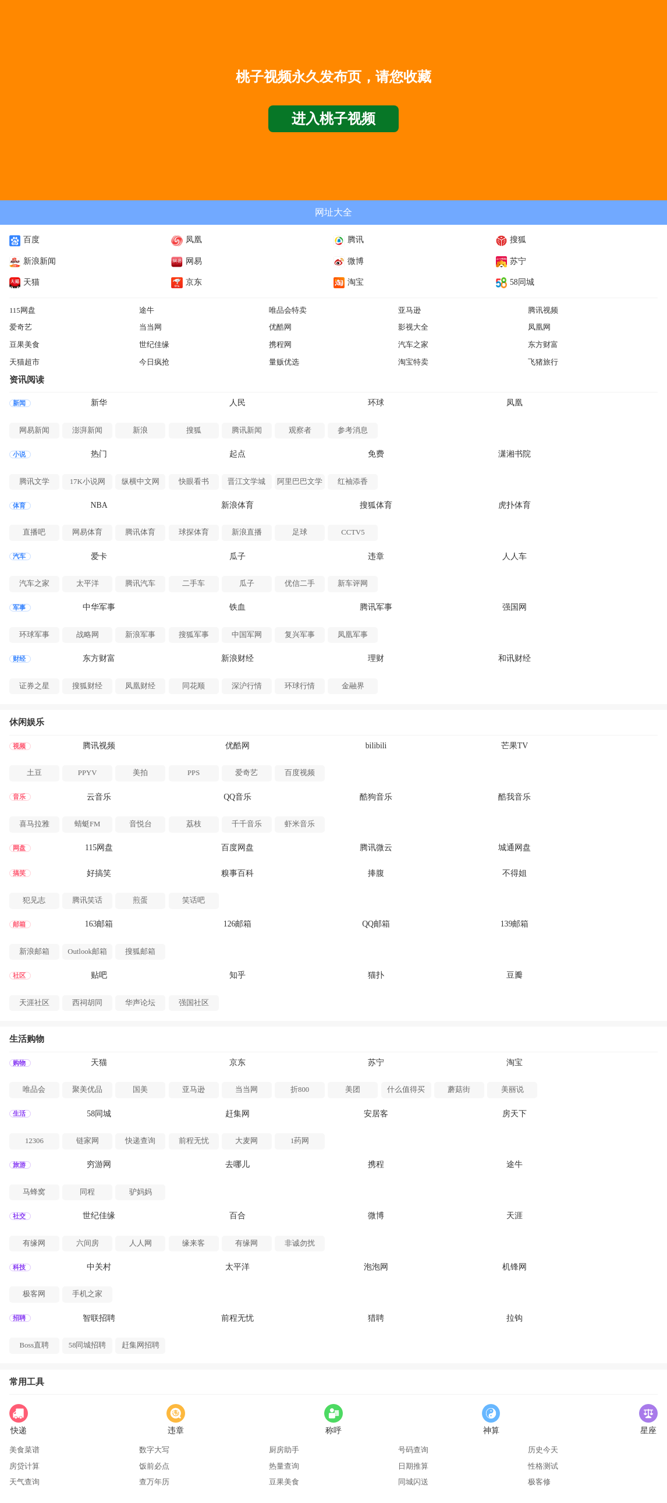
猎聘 (376, 1318)
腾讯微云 (376, 847)
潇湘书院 (514, 454)
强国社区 (194, 1003)
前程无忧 (194, 1141)
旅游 (19, 1165)
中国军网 (247, 635)
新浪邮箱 (34, 951)
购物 (19, 1063)
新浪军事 (140, 635)
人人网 (140, 1243)
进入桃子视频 (333, 118)
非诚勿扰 (300, 1243)
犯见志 (34, 900)
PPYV (87, 773)
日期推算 (413, 1466)
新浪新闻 (32, 261)
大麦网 (246, 1141)
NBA (99, 505)
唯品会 (34, 1089)
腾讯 (349, 239)
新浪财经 (237, 658)
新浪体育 (237, 505)
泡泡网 (376, 1266)
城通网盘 (514, 847)
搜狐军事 (194, 635)
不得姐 (514, 873)
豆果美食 (24, 345)
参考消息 (353, 430)
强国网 (514, 607)
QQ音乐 (237, 797)
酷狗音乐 (376, 797)
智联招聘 (99, 1318)
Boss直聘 (34, 1345)
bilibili (376, 745)
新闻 (19, 403)
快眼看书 (194, 482)
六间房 (87, 1243)
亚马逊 (409, 310)
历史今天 (543, 1450)
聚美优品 (87, 1089)
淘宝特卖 (413, 362)
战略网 (87, 635)
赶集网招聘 (140, 1345)
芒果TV (514, 745)
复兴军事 (300, 635)
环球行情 (300, 686)
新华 (99, 402)
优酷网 (280, 327)
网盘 (19, 848)
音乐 (19, 797)
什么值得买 (406, 1089)
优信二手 (300, 583)
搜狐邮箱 (140, 951)
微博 (349, 261)
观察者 (300, 430)
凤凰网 (539, 327)
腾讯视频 (543, 310)
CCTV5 (352, 532)
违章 (376, 556)
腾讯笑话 (87, 900)
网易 (186, 261)
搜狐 (511, 239)
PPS (193, 773)
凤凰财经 (140, 686)
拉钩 (514, 1318)
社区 (19, 975)
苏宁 (511, 261)
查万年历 (154, 1482)
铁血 (237, 607)
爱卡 (99, 556)
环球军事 (34, 635)
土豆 (34, 773)
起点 (237, 454)
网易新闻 (34, 430)
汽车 (19, 556)
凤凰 (186, 239)
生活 (19, 1114)
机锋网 (514, 1266)
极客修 (539, 1482)
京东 (186, 282)
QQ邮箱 (376, 924)
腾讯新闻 (247, 430)
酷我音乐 (514, 797)
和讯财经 (514, 658)
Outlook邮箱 (87, 951)
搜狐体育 (376, 505)
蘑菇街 (459, 1089)
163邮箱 (99, 924)
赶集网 (237, 1113)
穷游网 (99, 1164)
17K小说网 (87, 482)
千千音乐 (247, 824)
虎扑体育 (514, 505)
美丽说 (512, 1089)
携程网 (280, 345)
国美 (140, 1089)
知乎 (237, 975)
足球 (299, 532)
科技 (19, 1267)
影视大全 (413, 327)
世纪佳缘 (154, 345)
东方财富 (543, 345)
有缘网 (34, 1243)
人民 (237, 402)
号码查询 (413, 1450)
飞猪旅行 (543, 362)
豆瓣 (514, 975)
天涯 (514, 1215)
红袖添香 (353, 482)
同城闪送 (413, 1482)
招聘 (19, 1318)
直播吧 (34, 532)
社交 (19, 1216)
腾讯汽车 (140, 583)
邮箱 (19, 924)
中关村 (99, 1266)
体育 (19, 506)
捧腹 (376, 873)
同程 (87, 1192)
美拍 (140, 773)
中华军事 (99, 607)
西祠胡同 (87, 1003)
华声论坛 (140, 1003)
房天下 (514, 1113)
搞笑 (19, 873)
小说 (19, 454)
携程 (376, 1164)
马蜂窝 (34, 1192)
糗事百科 (237, 873)
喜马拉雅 (34, 824)
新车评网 (353, 583)
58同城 (515, 282)
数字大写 (154, 1450)
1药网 (299, 1141)
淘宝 (349, 282)
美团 (352, 1089)
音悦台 (140, 824)
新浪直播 (247, 532)
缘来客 (193, 1243)
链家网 (87, 1141)
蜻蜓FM (87, 824)
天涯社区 (34, 1003)
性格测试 (543, 1466)
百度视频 (300, 773)
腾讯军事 (376, 607)
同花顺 (193, 686)
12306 (34, 1141)
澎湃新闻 (87, 430)
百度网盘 (237, 847)
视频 (19, 746)
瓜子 (237, 556)
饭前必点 (154, 1466)
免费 (376, 454)
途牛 (146, 310)
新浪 (140, 430)
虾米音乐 (300, 824)
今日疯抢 (154, 362)
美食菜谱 (24, 1450)
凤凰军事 (353, 635)
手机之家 (87, 1294)
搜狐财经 (87, 686)
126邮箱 (237, 924)
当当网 (150, 327)
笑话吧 (193, 900)
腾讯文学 (34, 482)
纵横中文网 (140, 482)
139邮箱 (515, 924)
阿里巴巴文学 (299, 482)
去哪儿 (237, 1164)
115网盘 (22, 310)
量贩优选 (284, 362)
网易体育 (87, 532)
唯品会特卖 (288, 310)
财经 (19, 659)
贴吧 (99, 975)
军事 (19, 607)
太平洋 (87, 583)
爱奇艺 (20, 327)
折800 (299, 1089)
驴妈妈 (140, 1192)
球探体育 (194, 532)
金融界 (353, 686)
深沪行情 (247, 686)
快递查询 (140, 1141)
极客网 (34, 1294)
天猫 (24, 282)
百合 (237, 1215)
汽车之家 (413, 345)
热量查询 (284, 1466)
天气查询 (24, 1482)
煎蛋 (140, 900)
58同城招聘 (88, 1345)
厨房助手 (284, 1450)
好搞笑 (99, 873)
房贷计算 (24, 1466)
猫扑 (376, 975)
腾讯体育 (140, 532)
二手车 (193, 583)
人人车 (514, 556)
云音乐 (99, 797)
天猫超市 (24, 362)
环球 (376, 402)
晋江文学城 (246, 482)
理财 (376, 658)
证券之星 (34, 686)
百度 (24, 239)
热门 (99, 454)
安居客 (376, 1113)
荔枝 (193, 824)
